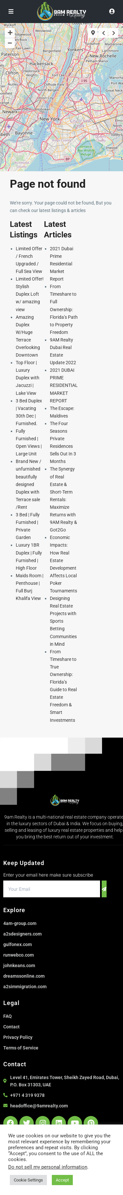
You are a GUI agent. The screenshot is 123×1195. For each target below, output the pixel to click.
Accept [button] (62, 1180)
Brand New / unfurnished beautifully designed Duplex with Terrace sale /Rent (28, 484)
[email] (51, 889)
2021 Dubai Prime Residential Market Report (61, 264)
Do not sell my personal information (47, 1167)
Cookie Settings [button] (28, 1180)
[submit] (104, 889)
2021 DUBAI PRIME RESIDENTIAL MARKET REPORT (64, 385)
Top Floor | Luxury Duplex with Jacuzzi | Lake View (27, 377)
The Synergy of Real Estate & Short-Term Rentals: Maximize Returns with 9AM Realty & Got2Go (63, 499)
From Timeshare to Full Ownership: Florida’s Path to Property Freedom (64, 309)
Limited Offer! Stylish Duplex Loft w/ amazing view (30, 294)
